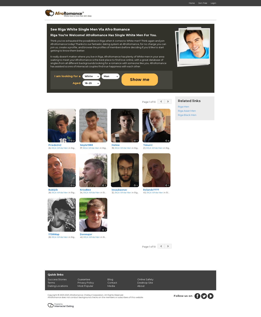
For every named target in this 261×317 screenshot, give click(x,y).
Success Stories (57, 279)
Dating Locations (58, 285)
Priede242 (54, 145)
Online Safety (145, 279)
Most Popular (85, 285)
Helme (116, 145)
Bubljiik (53, 189)
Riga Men (183, 106)
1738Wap (53, 234)
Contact (112, 282)
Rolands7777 (151, 189)
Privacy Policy (86, 282)
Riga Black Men (187, 114)
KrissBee (85, 189)
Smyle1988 (86, 145)
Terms (51, 282)
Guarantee (84, 279)
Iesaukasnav (119, 189)
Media (111, 285)
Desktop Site (145, 282)
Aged (77, 83)
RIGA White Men (60, 148)
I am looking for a (67, 76)
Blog (110, 279)
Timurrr (148, 145)
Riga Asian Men (187, 110)
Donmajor (86, 234)
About (141, 285)
